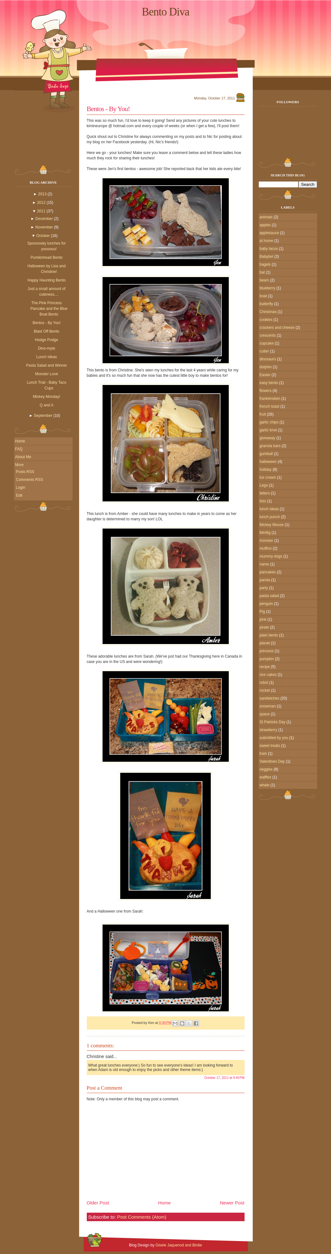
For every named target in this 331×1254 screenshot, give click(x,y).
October (43, 236)
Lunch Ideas (46, 357)
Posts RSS (25, 472)
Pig (262, 611)
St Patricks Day (273, 722)
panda (265, 580)
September (43, 415)
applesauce (269, 233)
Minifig (265, 532)
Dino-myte (46, 348)
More (19, 465)
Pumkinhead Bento (46, 257)
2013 (42, 194)
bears (264, 280)
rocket (265, 690)
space (265, 714)
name (264, 564)
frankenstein (270, 398)
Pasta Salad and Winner (46, 365)
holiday (266, 469)
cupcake (267, 343)
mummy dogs (271, 556)
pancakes (268, 572)
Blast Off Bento (46, 331)
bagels (265, 264)
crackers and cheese (277, 327)
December (44, 218)
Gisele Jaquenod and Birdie (179, 1245)
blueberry (267, 288)
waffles (265, 777)
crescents (268, 335)
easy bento (269, 383)
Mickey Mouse (272, 525)
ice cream (268, 477)
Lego (264, 485)
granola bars (270, 446)
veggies (266, 769)
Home (20, 441)
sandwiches (270, 698)
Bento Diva (165, 12)
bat (262, 272)
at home (266, 241)
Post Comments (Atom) (141, 1217)
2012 (41, 202)
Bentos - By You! (47, 323)
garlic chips (269, 422)
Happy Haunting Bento (46, 280)
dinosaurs (268, 359)
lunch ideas (269, 509)
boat (263, 296)
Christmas (268, 312)
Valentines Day (272, 761)
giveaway (267, 438)
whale (264, 785)
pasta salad (269, 596)
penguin (266, 603)
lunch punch (270, 517)
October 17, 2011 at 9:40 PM (224, 1078)
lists (263, 501)
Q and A (46, 405)
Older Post (98, 1202)
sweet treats (270, 745)
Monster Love (46, 374)
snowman (268, 706)
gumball (266, 454)
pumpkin (267, 659)
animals (266, 217)
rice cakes (268, 674)
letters (265, 493)
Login (20, 487)
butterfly (266, 304)
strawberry (268, 730)
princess (267, 651)
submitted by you (274, 738)
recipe (265, 667)
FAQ (19, 449)
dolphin (266, 367)
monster (266, 540)
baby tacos (269, 248)
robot (264, 682)
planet (265, 643)
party (264, 588)
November (44, 227)
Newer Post (232, 1202)
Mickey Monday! (46, 396)
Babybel (266, 256)
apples (265, 225)
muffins (266, 548)
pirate (264, 627)
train (263, 753)
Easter (265, 375)
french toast (270, 406)
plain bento (269, 635)
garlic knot (268, 430)
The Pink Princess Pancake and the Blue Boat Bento (48, 308)
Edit (19, 495)
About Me (23, 457)
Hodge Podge (46, 340)
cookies (266, 319)
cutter (264, 351)
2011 (41, 211)
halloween (268, 461)
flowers (266, 390)
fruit (263, 414)
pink (263, 619)
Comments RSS (29, 479)
